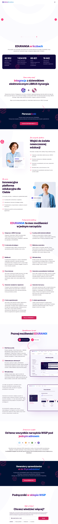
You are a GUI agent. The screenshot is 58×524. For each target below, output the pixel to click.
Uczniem (32, 491)
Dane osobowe (33, 509)
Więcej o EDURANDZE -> (29, 322)
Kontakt (45, 509)
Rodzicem (26, 491)
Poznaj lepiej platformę (11, 31)
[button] (15, 357)
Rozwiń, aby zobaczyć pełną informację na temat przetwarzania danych (28, 498)
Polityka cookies (33, 508)
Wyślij (43, 488)
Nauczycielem (18, 491)
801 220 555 (7, 513)
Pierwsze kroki (47, 508)
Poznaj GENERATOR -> (29, 450)
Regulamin (32, 511)
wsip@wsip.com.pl (16, 513)
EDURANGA (8, 2)
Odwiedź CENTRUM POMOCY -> (29, 128)
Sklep (45, 511)
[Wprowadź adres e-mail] (23, 488)
